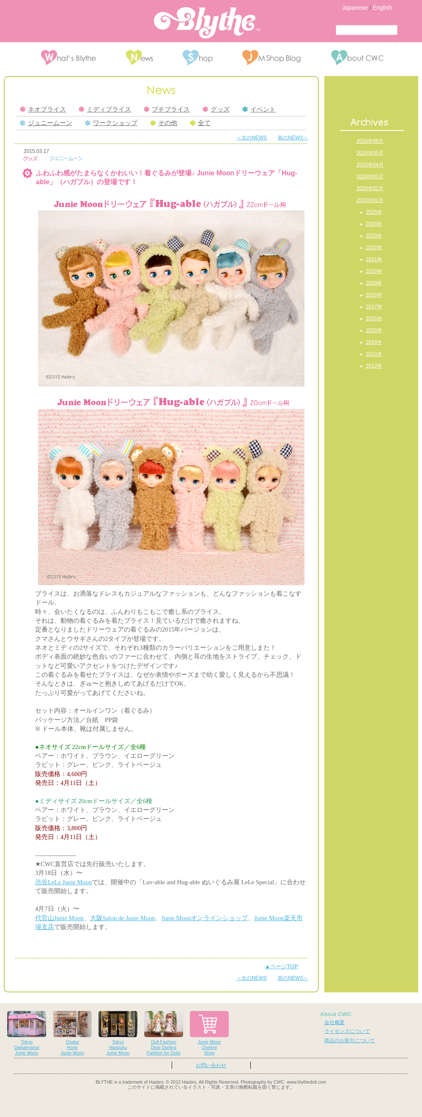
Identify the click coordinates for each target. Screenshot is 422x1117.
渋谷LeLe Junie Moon (63, 882)
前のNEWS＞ (293, 138)
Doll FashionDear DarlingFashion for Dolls (163, 1033)
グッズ (216, 109)
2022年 (374, 248)
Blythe (207, 22)
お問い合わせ (211, 1065)
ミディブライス (105, 109)
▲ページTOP (281, 966)
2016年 (374, 318)
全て (200, 123)
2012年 (374, 366)
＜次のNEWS (251, 138)
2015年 (374, 330)
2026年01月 (370, 200)
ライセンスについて (347, 1031)
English (382, 7)
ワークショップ (111, 123)
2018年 (374, 295)
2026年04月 (370, 165)
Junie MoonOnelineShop (209, 1033)
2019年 (374, 283)
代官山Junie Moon (59, 918)
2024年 (374, 224)
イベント (259, 109)
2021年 (374, 259)
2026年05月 (370, 153)
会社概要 (334, 1022)
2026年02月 (370, 188)
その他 (163, 123)
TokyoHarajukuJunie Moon (118, 1033)
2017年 (374, 307)
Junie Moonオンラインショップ (205, 918)
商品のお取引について (349, 1040)
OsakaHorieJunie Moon (72, 1033)
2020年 (374, 271)
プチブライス (167, 109)
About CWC (335, 1014)
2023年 (374, 236)
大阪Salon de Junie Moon (122, 918)
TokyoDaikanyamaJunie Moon (26, 1033)
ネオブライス (43, 109)
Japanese (355, 7)
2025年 (374, 212)
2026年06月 (370, 141)
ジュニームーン (46, 123)
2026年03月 (370, 177)
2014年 (374, 342)
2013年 (374, 354)
